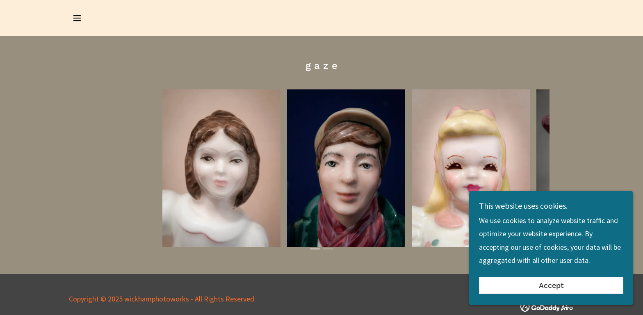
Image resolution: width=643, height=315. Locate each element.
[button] (77, 18)
